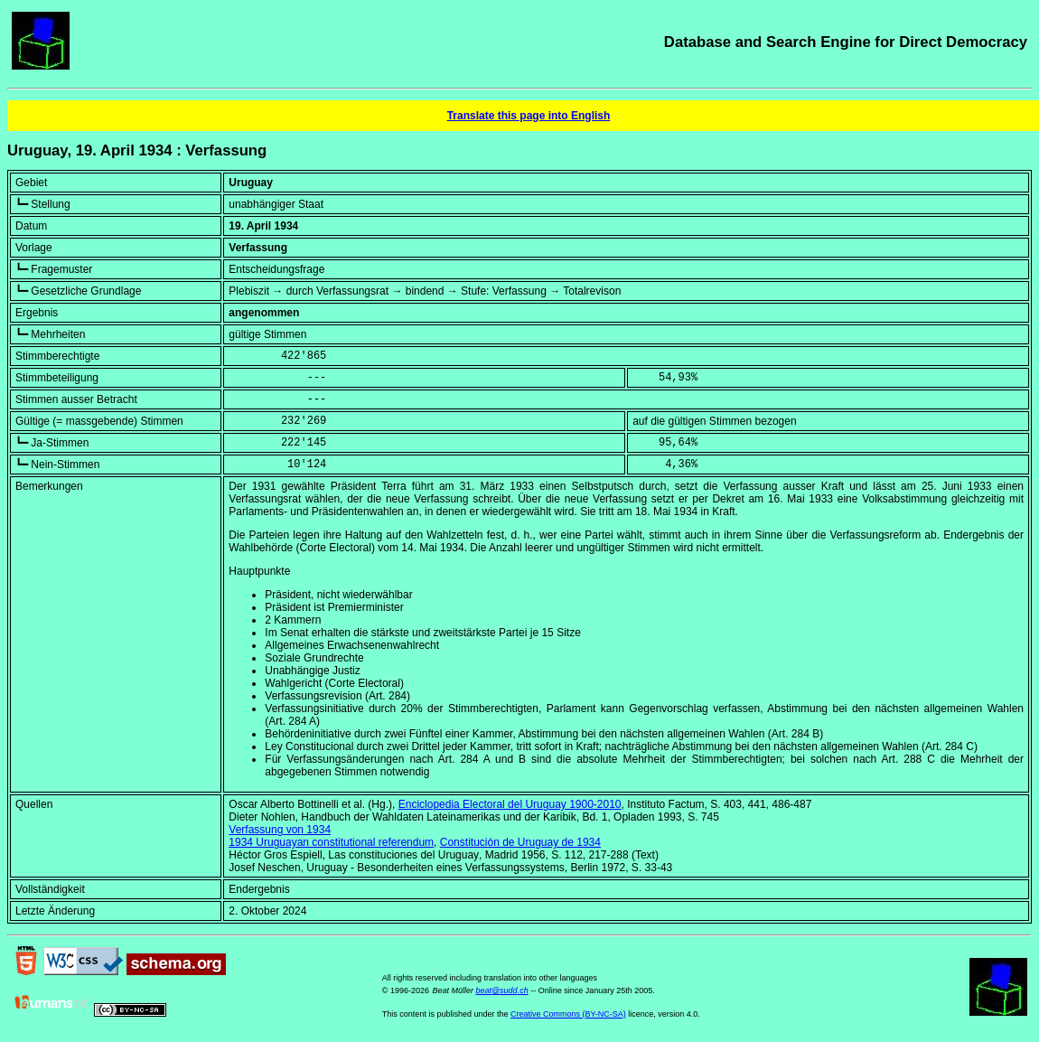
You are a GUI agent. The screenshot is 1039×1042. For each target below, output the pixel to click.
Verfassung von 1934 (280, 829)
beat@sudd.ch (501, 990)
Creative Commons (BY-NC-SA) (568, 1014)
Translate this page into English (529, 115)
